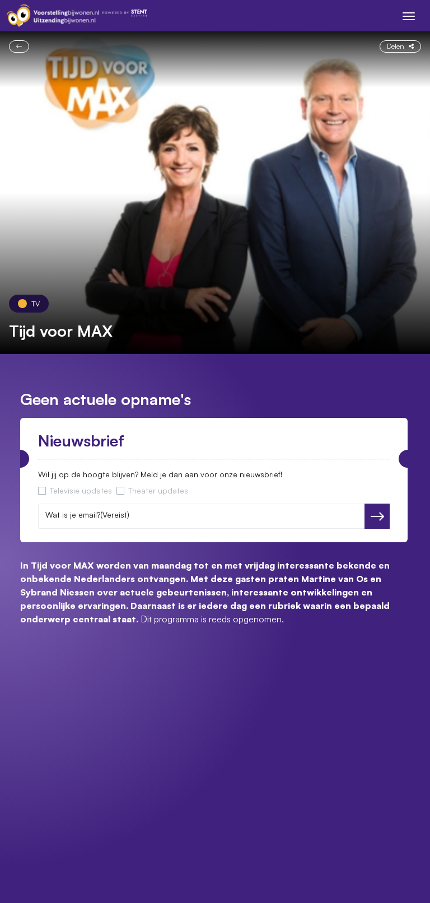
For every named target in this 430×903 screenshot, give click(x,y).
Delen (400, 45)
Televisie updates (81, 490)
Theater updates (158, 490)
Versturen (377, 516)
